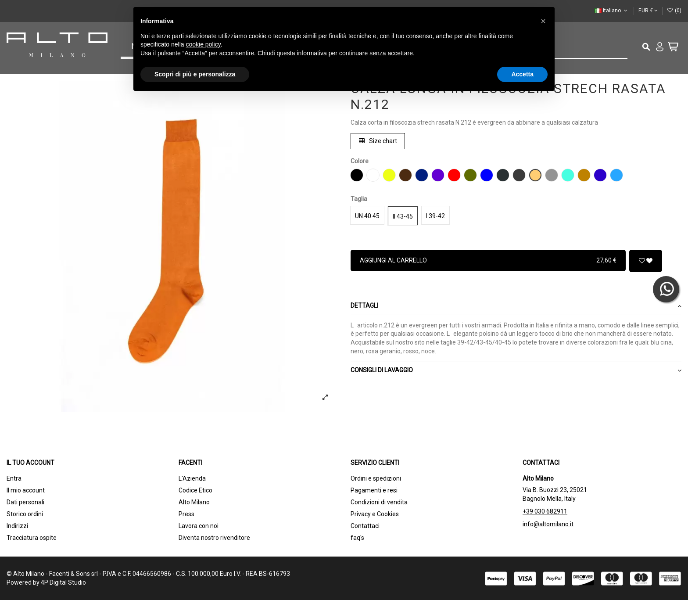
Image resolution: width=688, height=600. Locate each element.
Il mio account (26, 490)
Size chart (378, 140)
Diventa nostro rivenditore (214, 537)
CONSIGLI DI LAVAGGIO (516, 370)
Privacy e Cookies (375, 513)
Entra (14, 478)
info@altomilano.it (548, 524)
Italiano (612, 10)
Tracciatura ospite (32, 537)
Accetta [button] (522, 74)
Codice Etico (195, 490)
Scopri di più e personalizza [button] (194, 74)
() (674, 10)
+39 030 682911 (545, 511)
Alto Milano (194, 502)
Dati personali (25, 502)
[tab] (516, 306)
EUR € (648, 10)
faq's (357, 537)
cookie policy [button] (203, 44)
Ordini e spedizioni (376, 478)
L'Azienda (192, 478)
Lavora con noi (199, 525)
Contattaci (365, 525)
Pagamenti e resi (374, 490)
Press (186, 513)
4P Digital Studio (63, 582)
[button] (543, 21)
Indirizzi (17, 525)
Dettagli (516, 306)
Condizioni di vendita (379, 502)
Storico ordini (25, 513)
